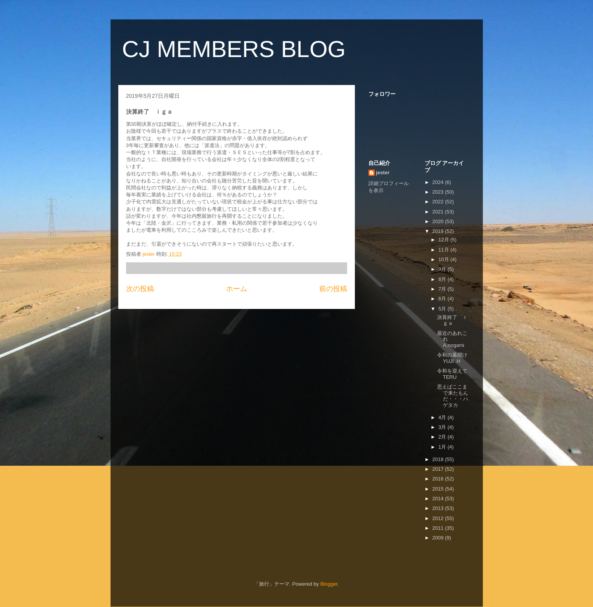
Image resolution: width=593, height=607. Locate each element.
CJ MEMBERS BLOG (234, 49)
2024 (438, 182)
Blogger (328, 584)
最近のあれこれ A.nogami (452, 339)
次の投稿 (140, 289)
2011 (438, 528)
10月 (444, 259)
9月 (443, 269)
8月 (443, 279)
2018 (438, 459)
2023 (438, 192)
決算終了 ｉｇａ (452, 320)
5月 (443, 309)
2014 (438, 498)
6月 (443, 299)
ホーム (236, 289)
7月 (443, 289)
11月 (444, 250)
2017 (438, 469)
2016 (438, 479)
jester (383, 172)
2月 (443, 437)
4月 (443, 417)
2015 (438, 489)
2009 (438, 538)
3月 (443, 427)
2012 (438, 518)
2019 (438, 231)
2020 (438, 221)
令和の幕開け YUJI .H (452, 358)
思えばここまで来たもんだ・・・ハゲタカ (452, 396)
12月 (444, 240)
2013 (438, 508)
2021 (438, 212)
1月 (443, 447)
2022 (438, 202)
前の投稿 (333, 289)
